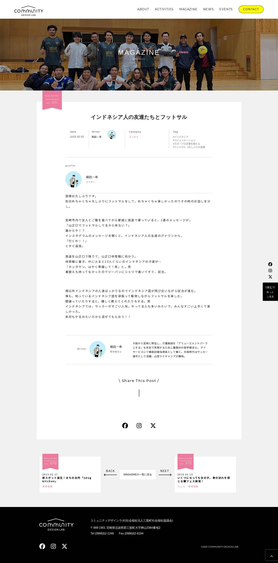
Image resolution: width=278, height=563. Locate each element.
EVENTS (226, 9)
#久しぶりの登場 (196, 147)
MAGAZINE (188, 9)
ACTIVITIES (164, 9)
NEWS (208, 9)
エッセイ (133, 136)
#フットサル (179, 147)
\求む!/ (270, 292)
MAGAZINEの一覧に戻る (137, 474)
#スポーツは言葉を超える (186, 143)
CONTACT (251, 9)
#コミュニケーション (184, 140)
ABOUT (143, 9)
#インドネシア (180, 136)
